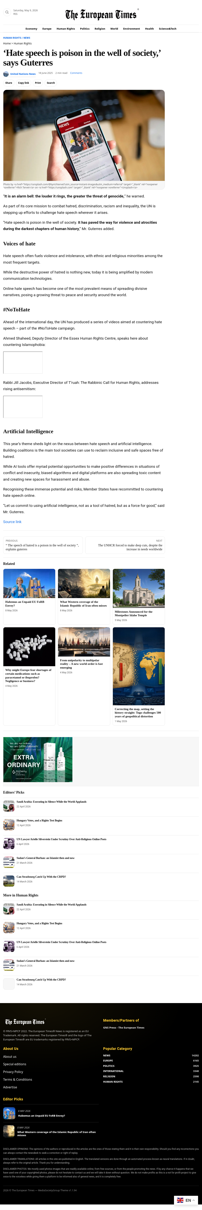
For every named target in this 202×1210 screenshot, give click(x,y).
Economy (31, 28)
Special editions (14, 1055)
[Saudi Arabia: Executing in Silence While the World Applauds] (8, 806)
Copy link (23, 83)
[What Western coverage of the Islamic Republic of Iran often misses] (84, 583)
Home (7, 43)
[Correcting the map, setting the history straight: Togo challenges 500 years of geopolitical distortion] (139, 666)
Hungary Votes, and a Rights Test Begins (39, 820)
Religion (100, 28)
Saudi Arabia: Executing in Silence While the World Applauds (51, 801)
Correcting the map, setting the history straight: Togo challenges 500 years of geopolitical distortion (138, 712)
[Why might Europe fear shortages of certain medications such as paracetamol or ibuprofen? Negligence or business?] (29, 646)
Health (149, 28)
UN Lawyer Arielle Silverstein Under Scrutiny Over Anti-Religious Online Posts (61, 839)
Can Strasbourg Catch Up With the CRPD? (41, 876)
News (26, 38)
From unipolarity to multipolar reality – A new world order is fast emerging (81, 664)
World (114, 28)
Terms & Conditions (17, 1071)
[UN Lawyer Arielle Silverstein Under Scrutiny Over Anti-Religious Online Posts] (8, 843)
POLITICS (108, 1057)
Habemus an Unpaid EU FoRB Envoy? (41, 1107)
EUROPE (108, 1052)
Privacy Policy (13, 1063)
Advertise (10, 1079)
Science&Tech (168, 28)
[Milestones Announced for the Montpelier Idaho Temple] (139, 588)
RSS (15, 14)
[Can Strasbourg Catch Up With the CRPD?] (8, 881)
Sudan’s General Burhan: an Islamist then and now (46, 858)
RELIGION (109, 1068)
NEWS (106, 1047)
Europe (46, 28)
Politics (85, 28)
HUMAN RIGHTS (113, 1073)
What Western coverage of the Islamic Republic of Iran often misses (56, 1125)
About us (9, 1048)
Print (38, 83)
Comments (76, 73)
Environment (131, 28)
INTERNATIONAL (113, 1062)
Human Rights (66, 28)
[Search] (7, 12)
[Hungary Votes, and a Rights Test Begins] (8, 824)
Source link (12, 522)
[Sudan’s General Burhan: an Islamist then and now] (8, 862)
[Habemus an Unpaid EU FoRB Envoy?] (29, 583)
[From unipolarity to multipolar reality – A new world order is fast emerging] (84, 642)
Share (8, 83)
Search (51, 83)
